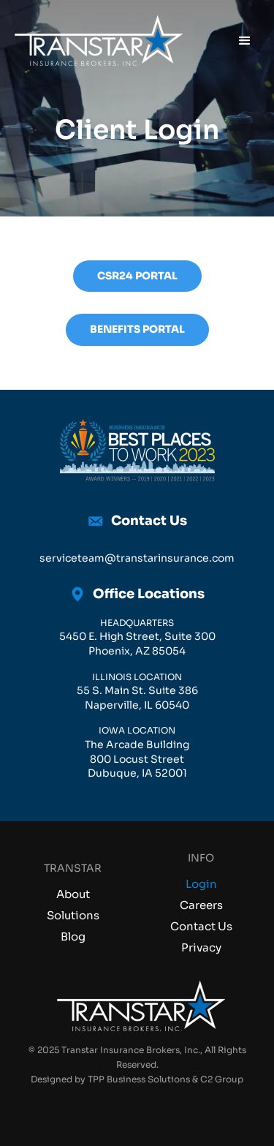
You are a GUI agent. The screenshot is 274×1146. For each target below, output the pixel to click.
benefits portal (137, 329)
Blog (73, 936)
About (73, 894)
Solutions (73, 915)
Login (201, 884)
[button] (245, 41)
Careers (201, 905)
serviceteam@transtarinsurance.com (137, 558)
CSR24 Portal (137, 275)
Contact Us (201, 926)
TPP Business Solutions (139, 1079)
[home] (95, 41)
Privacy (201, 947)
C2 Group (221, 1079)
